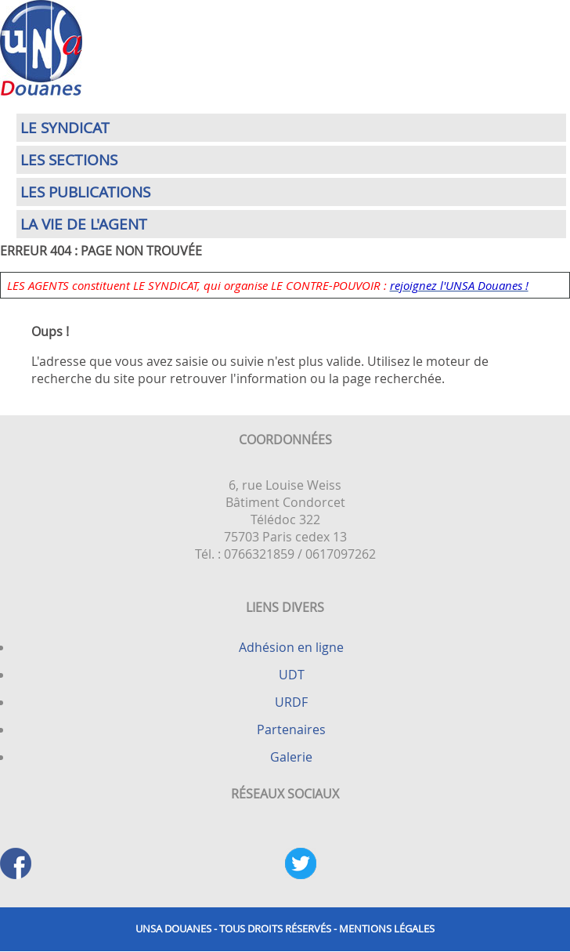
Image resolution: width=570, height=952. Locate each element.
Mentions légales (387, 929)
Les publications (85, 192)
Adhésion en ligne (291, 647)
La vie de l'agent (83, 224)
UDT (292, 674)
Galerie (291, 757)
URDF (291, 702)
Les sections (68, 160)
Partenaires (291, 729)
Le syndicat (65, 128)
